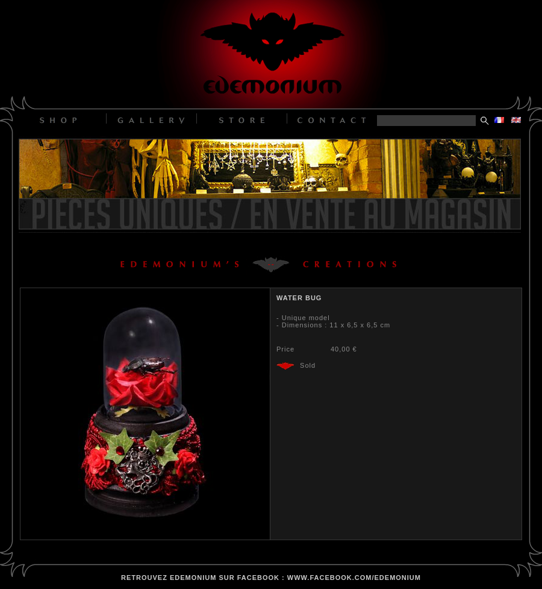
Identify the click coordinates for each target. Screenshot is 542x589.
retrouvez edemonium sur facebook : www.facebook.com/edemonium (271, 577)
